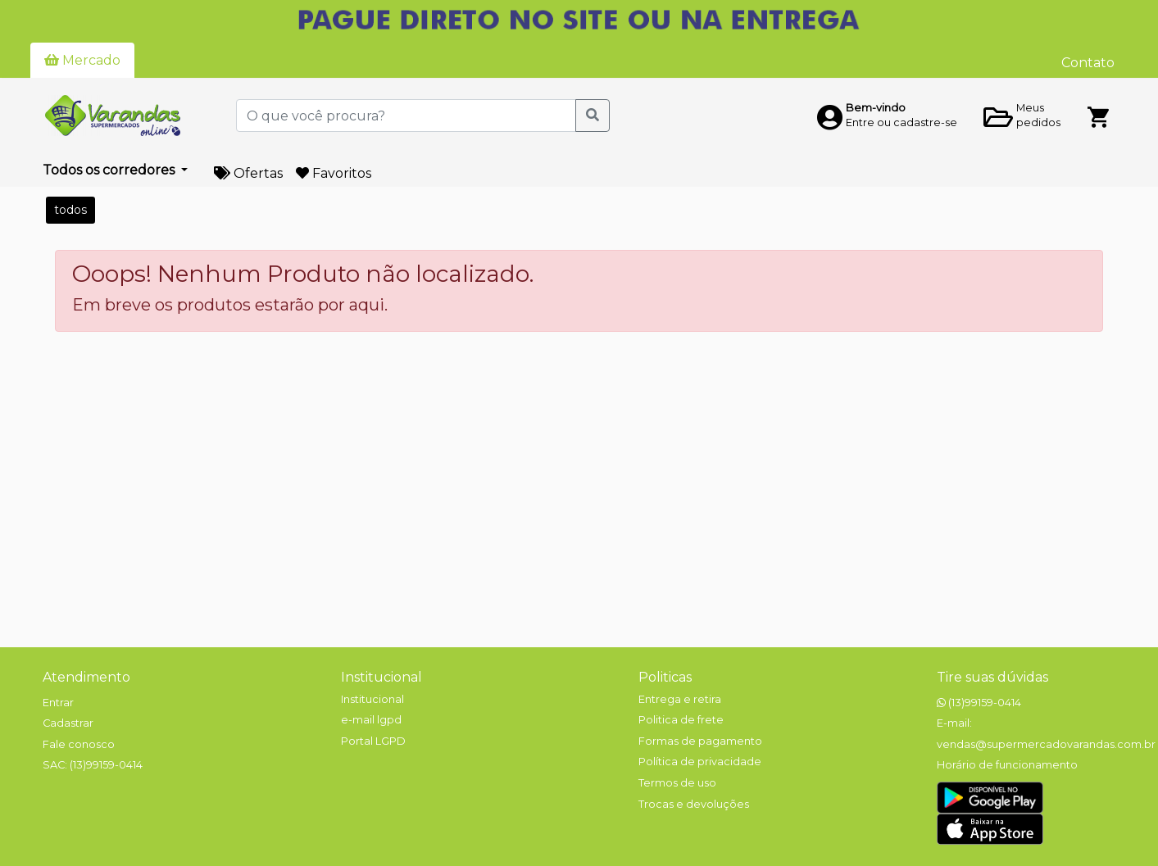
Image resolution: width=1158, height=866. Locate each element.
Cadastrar (68, 723)
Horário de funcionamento (1007, 765)
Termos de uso (677, 783)
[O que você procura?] (406, 115)
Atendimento (86, 677)
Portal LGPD (373, 741)
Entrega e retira (679, 699)
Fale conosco (79, 744)
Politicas (665, 677)
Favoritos (333, 173)
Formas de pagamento (700, 741)
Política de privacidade (699, 761)
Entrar (58, 702)
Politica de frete (681, 720)
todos (70, 209)
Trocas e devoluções (693, 804)
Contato (1088, 62)
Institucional (381, 677)
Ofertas (248, 173)
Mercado (82, 60)
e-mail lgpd (371, 720)
